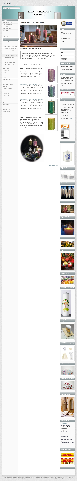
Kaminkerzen (65, 436)
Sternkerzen (70, 437)
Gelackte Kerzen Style (9, 50)
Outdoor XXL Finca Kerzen (9, 91)
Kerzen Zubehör (6, 106)
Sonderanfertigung (7, 109)
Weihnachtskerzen (66, 439)
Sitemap (63, 471)
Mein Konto (5, 30)
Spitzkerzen (5, 72)
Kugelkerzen (6, 81)
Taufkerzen (64, 431)
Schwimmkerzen (6, 79)
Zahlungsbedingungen (62, 5)
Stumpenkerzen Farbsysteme (10, 46)
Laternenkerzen (6, 68)
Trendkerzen (6, 86)
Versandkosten (53, 5)
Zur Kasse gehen (7, 28)
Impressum (24, 5)
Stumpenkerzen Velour (9, 57)
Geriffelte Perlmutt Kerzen (10, 62)
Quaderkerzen (6, 70)
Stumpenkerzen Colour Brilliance (9, 65)
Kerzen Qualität (6, 111)
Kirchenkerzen (6, 97)
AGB (29, 5)
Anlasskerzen (6, 95)
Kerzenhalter (6, 104)
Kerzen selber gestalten (8, 100)
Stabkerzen (5, 77)
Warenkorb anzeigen (7, 25)
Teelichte (5, 102)
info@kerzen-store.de (66, 43)
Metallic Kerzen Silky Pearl (10, 53)
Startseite (19, 5)
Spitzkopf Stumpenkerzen (10, 48)
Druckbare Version (53, 165)
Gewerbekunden (71, 5)
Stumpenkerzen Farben (9, 41)
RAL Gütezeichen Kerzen (66, 106)
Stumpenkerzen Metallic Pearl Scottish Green (30, 116)
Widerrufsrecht (33, 5)
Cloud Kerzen (69, 426)
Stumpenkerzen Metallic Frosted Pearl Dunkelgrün (31, 99)
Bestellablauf (46, 5)
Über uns (5, 113)
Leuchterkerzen (6, 75)
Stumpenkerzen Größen (9, 44)
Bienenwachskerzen (7, 88)
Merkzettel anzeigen (7, 22)
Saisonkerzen (6, 93)
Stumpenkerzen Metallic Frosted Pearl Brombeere (31, 67)
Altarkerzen (5, 36)
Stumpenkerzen (6, 39)
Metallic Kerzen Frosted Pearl (10, 55)
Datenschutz (40, 5)
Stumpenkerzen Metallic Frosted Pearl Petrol (30, 84)
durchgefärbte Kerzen (8, 84)
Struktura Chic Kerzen (9, 60)
